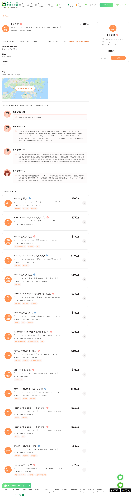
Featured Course (56, 491)
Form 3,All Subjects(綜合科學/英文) (32, 293)
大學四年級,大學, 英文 (25, 446)
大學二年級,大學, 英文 (25, 350)
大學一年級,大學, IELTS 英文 (28, 388)
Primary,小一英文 (23, 465)
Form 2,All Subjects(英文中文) (29, 217)
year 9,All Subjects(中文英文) (29, 255)
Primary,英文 (21, 198)
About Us (7, 491)
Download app (73, 491)
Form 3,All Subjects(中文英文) (29, 407)
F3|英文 (15, 24)
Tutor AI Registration (101, 491)
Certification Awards (27, 491)
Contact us (64, 491)
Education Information (16, 491)
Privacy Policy (82, 491)
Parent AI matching (91, 491)
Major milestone (38, 491)
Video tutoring (47, 491)
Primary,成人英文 (23, 274)
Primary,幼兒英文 (23, 236)
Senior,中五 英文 (22, 369)
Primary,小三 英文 (23, 312)
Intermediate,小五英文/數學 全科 (31, 331)
